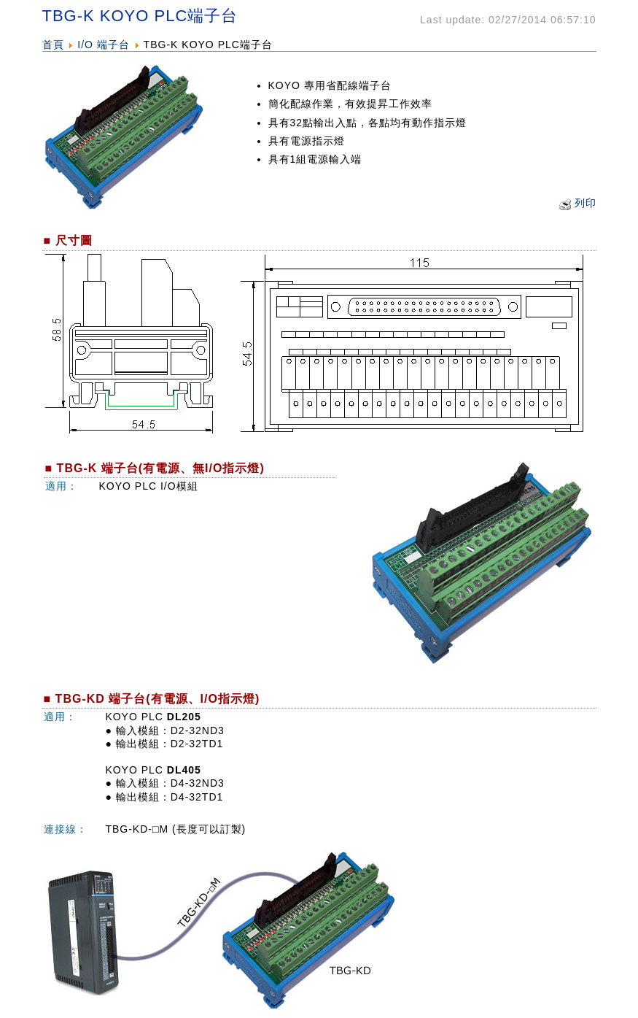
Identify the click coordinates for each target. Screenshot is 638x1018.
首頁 (53, 44)
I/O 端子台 (103, 44)
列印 (585, 203)
